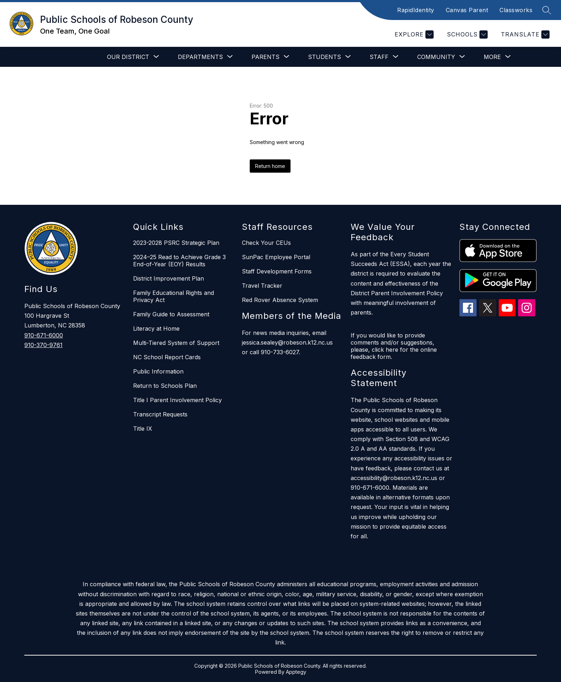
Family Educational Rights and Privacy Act (173, 296)
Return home (270, 166)
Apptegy (296, 672)
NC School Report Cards (167, 357)
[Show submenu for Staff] (379, 57)
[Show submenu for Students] (324, 57)
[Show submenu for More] (492, 57)
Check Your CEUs (266, 242)
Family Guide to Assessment (171, 314)
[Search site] (546, 10)
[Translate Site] (524, 34)
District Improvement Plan (168, 278)
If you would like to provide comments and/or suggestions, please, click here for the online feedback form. (394, 346)
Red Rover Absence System (280, 299)
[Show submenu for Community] (436, 57)
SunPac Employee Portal (276, 257)
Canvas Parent (467, 10)
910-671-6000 (43, 335)
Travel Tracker (262, 285)
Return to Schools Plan (165, 385)
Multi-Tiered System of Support (176, 342)
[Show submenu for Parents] (265, 57)
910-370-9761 (43, 345)
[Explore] (413, 34)
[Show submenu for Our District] (128, 57)
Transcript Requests (160, 414)
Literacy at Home (156, 328)
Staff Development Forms (277, 271)
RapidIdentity (415, 10)
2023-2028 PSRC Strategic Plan (176, 242)
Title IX (142, 428)
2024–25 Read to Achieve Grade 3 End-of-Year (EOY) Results (179, 260)
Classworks (515, 10)
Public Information (158, 371)
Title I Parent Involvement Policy (177, 400)
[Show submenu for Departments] (200, 57)
